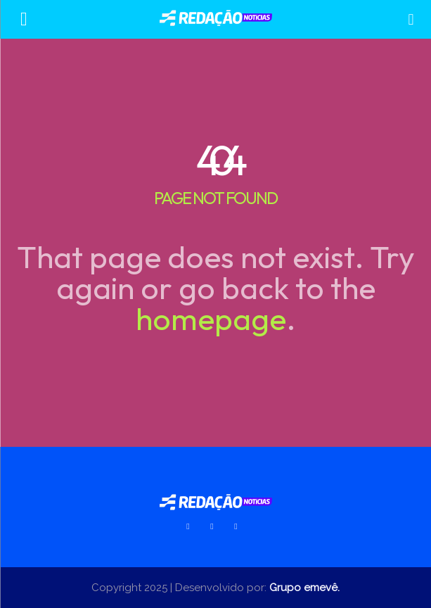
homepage (211, 318)
